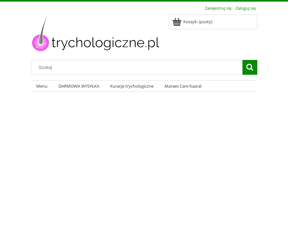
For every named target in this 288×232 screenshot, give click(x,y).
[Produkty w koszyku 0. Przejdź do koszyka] (192, 21)
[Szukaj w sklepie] (138, 67)
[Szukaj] (249, 67)
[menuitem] (42, 86)
